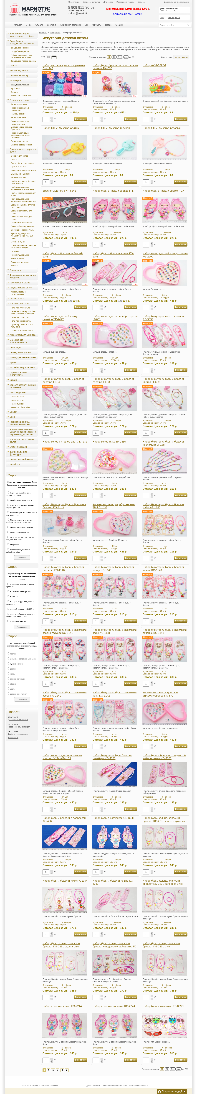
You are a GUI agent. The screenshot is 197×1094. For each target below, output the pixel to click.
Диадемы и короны (20, 48)
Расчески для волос (20, 282)
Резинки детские (18, 117)
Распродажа (16, 270)
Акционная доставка (70, 25)
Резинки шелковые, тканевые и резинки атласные (20, 135)
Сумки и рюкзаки (18, 447)
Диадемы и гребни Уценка (23, 61)
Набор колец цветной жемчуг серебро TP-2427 (60, 318)
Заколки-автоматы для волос (21, 212)
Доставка (51, 25)
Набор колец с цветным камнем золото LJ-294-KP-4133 (62, 757)
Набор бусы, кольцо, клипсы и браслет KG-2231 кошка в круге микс (165, 820)
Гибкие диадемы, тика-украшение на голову (22, 56)
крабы (10, 674)
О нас (28, 25)
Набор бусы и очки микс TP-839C (163, 1006)
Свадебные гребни (20, 51)
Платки (13, 65)
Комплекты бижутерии (21, 95)
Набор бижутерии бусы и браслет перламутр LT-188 (163, 443)
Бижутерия (15, 80)
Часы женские (17, 396)
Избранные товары (125, 2)
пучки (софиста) (14, 664)
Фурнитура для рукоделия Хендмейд (23, 276)
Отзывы (141, 2)
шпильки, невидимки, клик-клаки (21, 659)
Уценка (14, 266)
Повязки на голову (19, 75)
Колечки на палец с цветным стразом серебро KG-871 (160, 694)
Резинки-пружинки (19, 141)
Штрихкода (108, 2)
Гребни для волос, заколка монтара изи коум (23, 246)
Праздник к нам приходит (19, 727)
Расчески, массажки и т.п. (18, 532)
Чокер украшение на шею (23, 357)
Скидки (119, 25)
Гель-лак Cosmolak (20, 317)
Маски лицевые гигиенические (18, 293)
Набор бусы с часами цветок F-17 (163, 190)
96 (114, 57)
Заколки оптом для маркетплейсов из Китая (22, 34)
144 (120, 57)
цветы (10, 689)
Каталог (18, 25)
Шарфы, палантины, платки (19, 500)
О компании (74, 2)
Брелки (13, 412)
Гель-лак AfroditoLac (20, 308)
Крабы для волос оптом (18, 734)
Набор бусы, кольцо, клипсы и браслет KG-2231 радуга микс (61, 945)
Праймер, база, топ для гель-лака (22, 325)
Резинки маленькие (20, 121)
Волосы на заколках (20, 174)
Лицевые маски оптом (21, 287)
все (126, 57)
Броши (13, 362)
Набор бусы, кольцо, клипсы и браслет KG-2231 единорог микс (163, 882)
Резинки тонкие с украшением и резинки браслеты (21, 126)
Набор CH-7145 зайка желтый (61, 128)
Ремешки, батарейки (20, 407)
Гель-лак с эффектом (21, 321)
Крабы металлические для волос (23, 194)
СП (86, 25)
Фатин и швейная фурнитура (18, 453)
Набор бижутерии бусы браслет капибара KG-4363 (112, 757)
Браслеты (15, 88)
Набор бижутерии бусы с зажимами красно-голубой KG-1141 (64, 631)
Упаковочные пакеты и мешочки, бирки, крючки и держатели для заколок (23, 432)
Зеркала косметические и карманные (23, 386)
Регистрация (174, 17)
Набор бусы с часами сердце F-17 (114, 190)
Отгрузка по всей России (127, 14)
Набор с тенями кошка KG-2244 (62, 1006)
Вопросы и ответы (91, 2)
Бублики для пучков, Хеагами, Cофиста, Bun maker (22, 235)
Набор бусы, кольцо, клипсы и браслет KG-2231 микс (161, 945)
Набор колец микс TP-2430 (109, 441)
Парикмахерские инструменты (18, 373)
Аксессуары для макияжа (22, 335)
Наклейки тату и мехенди (22, 367)
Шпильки (15, 251)
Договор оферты (93, 1085)
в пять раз (12, 597)
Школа (14, 159)
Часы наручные (17, 392)
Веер (12, 417)
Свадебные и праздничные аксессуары (22, 42)
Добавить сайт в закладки (176, 2)
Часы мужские (17, 404)
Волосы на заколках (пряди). (19, 527)
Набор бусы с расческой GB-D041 (113, 818)
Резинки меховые (19, 104)
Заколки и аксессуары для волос (23, 150)
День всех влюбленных (21, 459)
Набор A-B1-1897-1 (154, 65)
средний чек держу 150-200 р (19, 609)
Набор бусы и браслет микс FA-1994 (65, 880)
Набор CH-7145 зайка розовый (162, 128)
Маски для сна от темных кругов (22, 440)
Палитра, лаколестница (22, 330)
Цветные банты (18, 166)
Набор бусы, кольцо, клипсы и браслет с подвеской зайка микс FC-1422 (115, 946)
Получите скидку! (172, 1091)
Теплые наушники (19, 70)
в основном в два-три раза (18, 592)
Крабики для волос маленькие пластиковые (22, 188)
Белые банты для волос (22, 163)
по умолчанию (181, 57)
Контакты (96, 25)
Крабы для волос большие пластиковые (23, 182)
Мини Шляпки (17, 258)
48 (109, 57)
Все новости (13, 738)
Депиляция (15, 347)
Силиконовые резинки (21, 145)
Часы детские (17, 400)
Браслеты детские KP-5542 (59, 190)
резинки (11, 669)
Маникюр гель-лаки (19, 303)
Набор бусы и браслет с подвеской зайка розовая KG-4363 (164, 757)
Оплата (39, 25)
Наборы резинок (18, 114)
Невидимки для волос (21, 222)
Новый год (15, 464)
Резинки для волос (19, 100)
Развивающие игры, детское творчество (20, 423)
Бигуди (13, 380)
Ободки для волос (19, 156)
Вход (162, 17)
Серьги (14, 92)
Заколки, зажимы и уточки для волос (23, 206)
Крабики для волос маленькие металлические (23, 200)
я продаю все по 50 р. (17, 621)
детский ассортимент (16, 694)
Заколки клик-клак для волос (21, 218)
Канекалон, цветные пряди (23, 170)
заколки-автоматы (15, 679)
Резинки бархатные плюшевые (20, 109)
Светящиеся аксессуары (22, 230)
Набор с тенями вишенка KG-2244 (114, 1006)
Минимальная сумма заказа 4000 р (127, 9)
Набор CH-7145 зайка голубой (111, 128)
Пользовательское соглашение (114, 1085)
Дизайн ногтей (17, 298)
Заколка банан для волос (23, 226)
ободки (11, 684)
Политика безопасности (138, 1085)
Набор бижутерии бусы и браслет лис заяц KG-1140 (63, 569)
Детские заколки (18, 177)
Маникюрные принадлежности (18, 341)
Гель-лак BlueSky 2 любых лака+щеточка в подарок (23, 312)
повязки (11, 654)
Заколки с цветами (19, 262)
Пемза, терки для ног (20, 352)
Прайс (108, 25)
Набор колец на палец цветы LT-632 (65, 441)
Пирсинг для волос (20, 255)
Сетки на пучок (18, 242)
